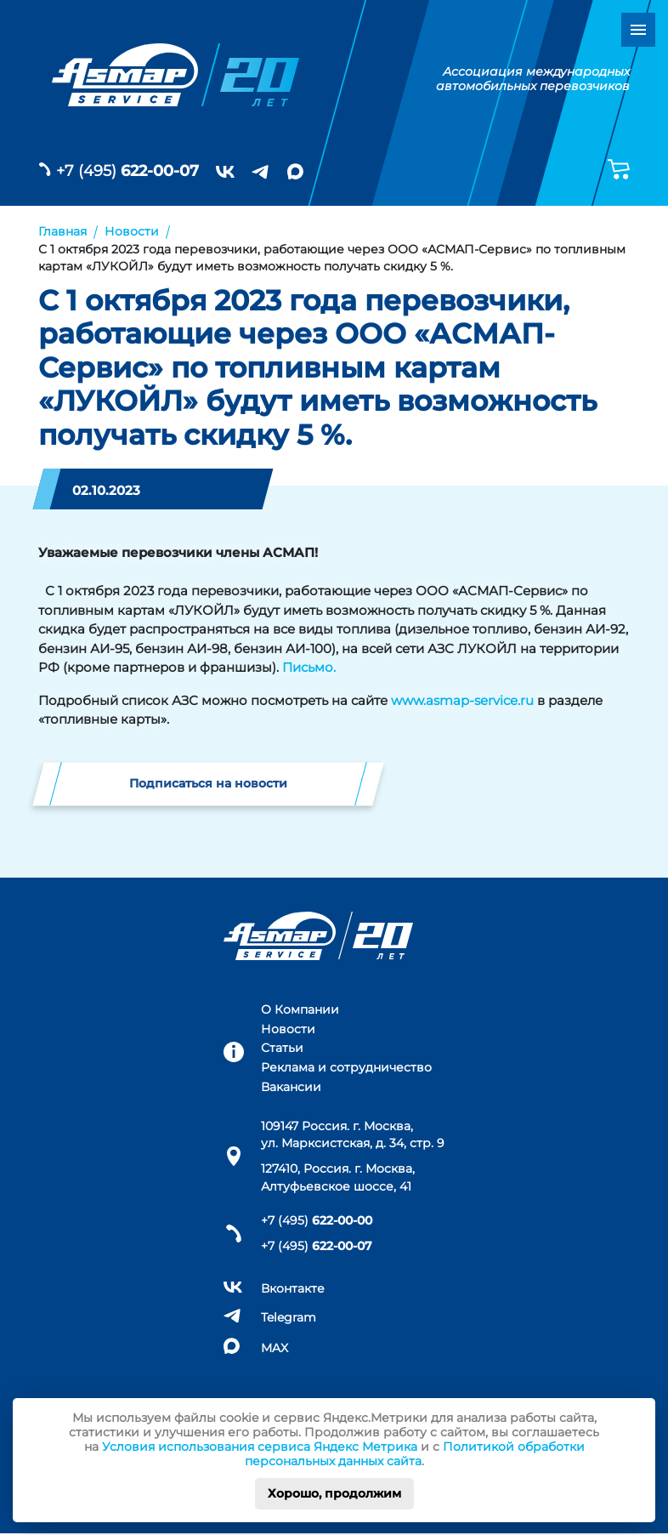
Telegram (288, 1319)
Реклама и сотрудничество (346, 1069)
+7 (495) (127, 171)
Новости (288, 1030)
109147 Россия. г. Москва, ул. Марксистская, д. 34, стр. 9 (352, 1135)
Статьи (282, 1049)
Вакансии (291, 1088)
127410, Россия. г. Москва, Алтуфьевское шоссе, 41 (338, 1178)
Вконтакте (293, 1290)
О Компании (300, 1010)
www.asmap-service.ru (462, 700)
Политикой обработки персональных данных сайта (415, 1454)
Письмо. (309, 667)
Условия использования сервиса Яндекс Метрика (259, 1446)
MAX (274, 1349)
